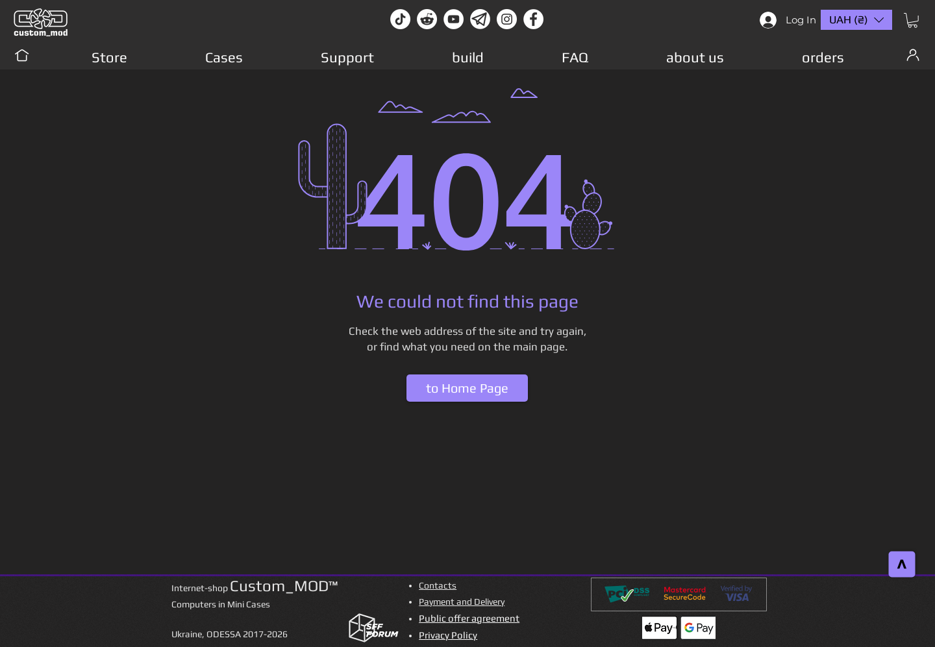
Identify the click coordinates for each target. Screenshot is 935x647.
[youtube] (453, 19)
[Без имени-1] (480, 19)
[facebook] (533, 19)
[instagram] (507, 19)
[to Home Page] (467, 388)
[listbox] (856, 20)
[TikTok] (400, 19)
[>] (902, 565)
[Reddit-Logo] (427, 19)
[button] (912, 20)
